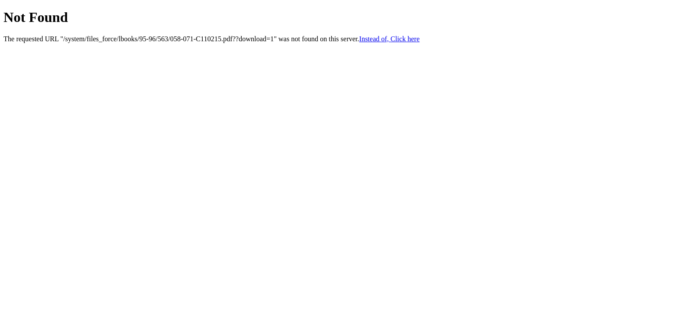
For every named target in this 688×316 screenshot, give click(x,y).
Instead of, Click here (389, 39)
